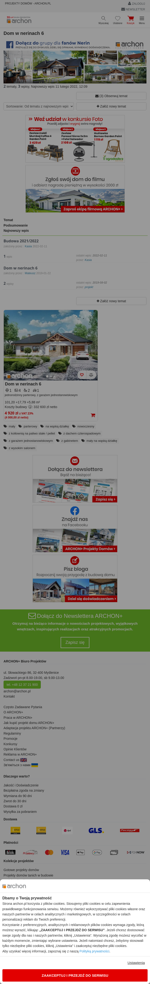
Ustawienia (136, 963)
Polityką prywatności (94, 951)
